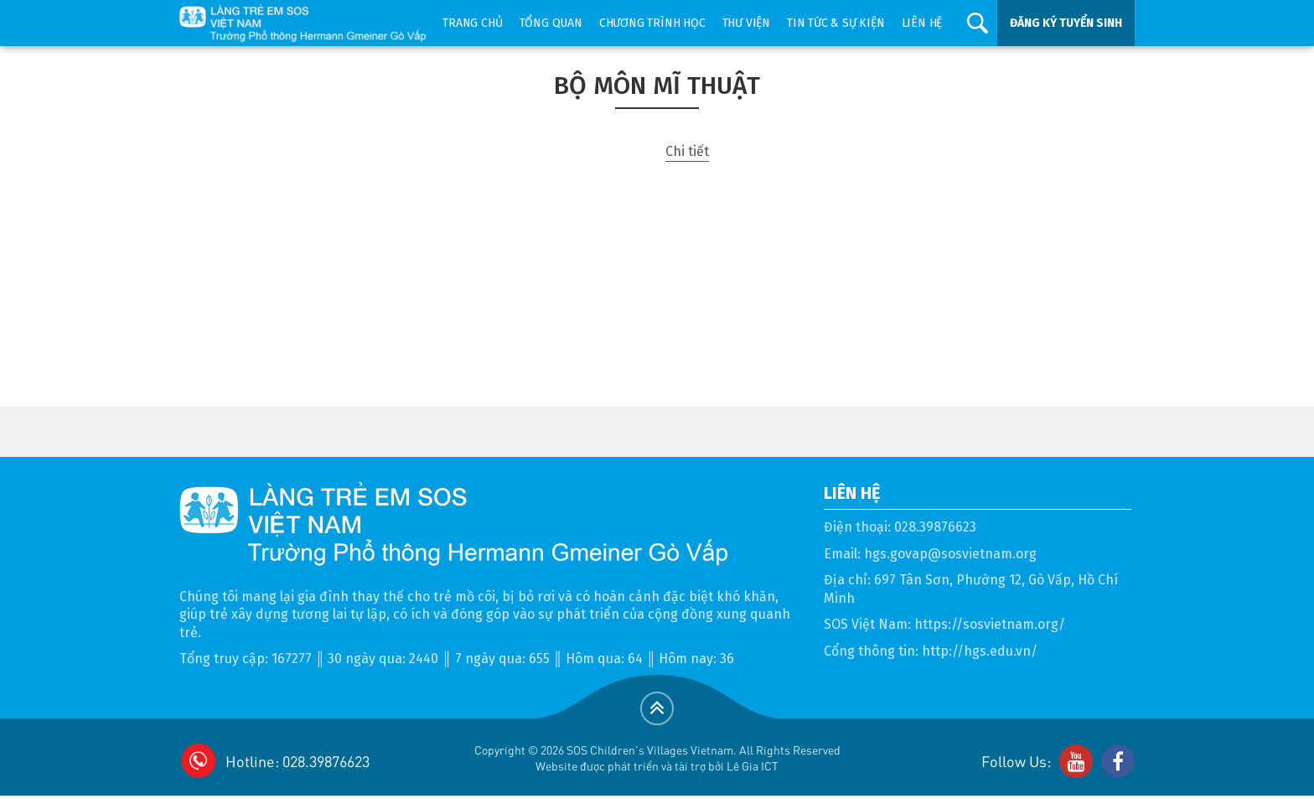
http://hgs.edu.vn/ (979, 651)
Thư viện (746, 23)
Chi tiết (687, 151)
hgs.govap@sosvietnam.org (950, 554)
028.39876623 (935, 527)
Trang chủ (472, 23)
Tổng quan (551, 23)
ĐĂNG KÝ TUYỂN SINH (1066, 23)
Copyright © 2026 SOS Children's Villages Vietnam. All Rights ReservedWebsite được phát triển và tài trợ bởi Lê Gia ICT (657, 757)
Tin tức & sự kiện (836, 23)
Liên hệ (922, 23)
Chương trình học (652, 23)
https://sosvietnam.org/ (989, 624)
